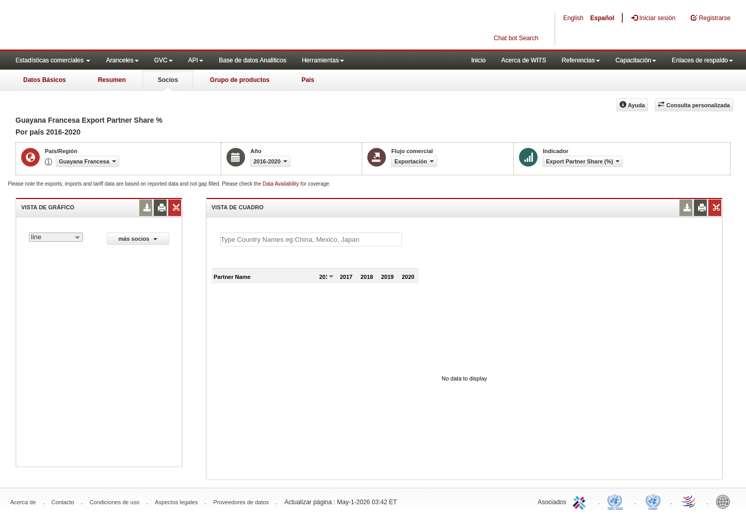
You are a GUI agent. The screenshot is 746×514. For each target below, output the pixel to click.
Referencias (581, 60)
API (195, 60)
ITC (581, 501)
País (307, 80)
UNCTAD (617, 501)
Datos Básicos (44, 80)
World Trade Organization (689, 501)
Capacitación (635, 60)
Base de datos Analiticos (252, 60)
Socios (168, 80)
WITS (103, 26)
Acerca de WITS (523, 60)
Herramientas (323, 60)
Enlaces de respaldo (702, 60)
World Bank (725, 501)
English (573, 18)
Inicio (478, 60)
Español (602, 18)
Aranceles (122, 60)
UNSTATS (653, 501)
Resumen (112, 80)
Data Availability (281, 184)
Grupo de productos (239, 80)
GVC (163, 60)
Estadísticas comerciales (52, 60)
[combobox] (56, 237)
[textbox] (311, 239)
